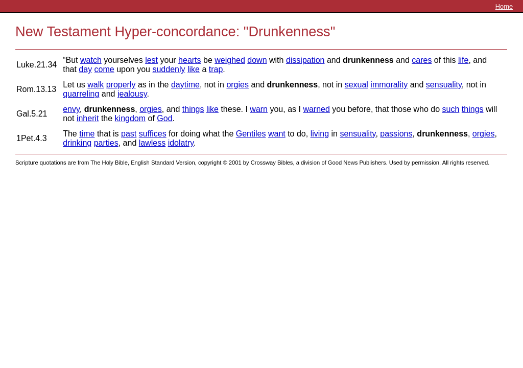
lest (151, 60)
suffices (153, 133)
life (463, 60)
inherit (88, 118)
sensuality (444, 84)
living (320, 133)
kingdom (130, 118)
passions (396, 133)
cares (422, 60)
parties (106, 143)
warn (259, 109)
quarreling (81, 93)
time (86, 133)
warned (316, 109)
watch (91, 60)
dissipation (305, 60)
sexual (356, 84)
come (104, 69)
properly (121, 84)
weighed (230, 60)
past (128, 133)
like (193, 69)
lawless (152, 143)
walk (95, 84)
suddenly (168, 69)
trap (216, 69)
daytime (185, 84)
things (193, 109)
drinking (77, 143)
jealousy (132, 93)
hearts (189, 60)
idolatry (181, 143)
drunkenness (368, 60)
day (85, 69)
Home (504, 6)
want (277, 133)
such (451, 109)
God (164, 118)
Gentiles (251, 133)
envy (71, 109)
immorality (389, 84)
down (257, 60)
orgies (237, 84)
